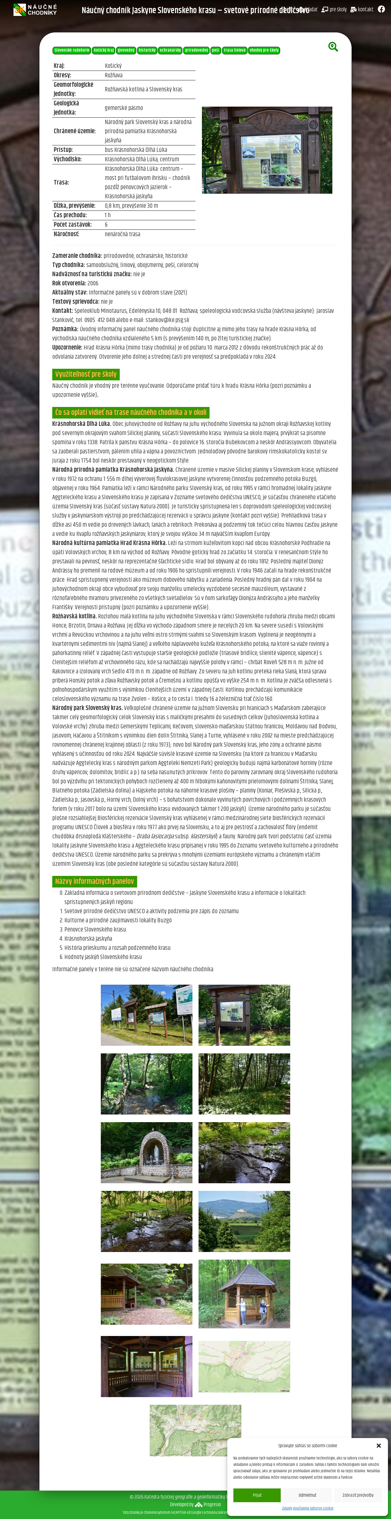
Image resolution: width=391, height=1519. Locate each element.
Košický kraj (104, 50)
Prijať (257, 1495)
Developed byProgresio (195, 1505)
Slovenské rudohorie (72, 50)
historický (147, 50)
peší (215, 50)
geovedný (126, 50)
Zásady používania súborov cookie (308, 1508)
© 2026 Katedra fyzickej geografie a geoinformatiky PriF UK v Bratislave (195, 1497)
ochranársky (170, 50)
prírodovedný (196, 50)
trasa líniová (235, 50)
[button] (379, 1446)
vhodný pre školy (264, 50)
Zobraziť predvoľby (358, 1495)
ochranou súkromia (217, 1513)
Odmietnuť (307, 1495)
